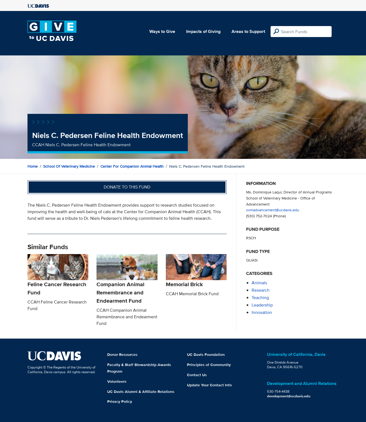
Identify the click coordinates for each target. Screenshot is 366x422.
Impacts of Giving (203, 31)
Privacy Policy (119, 401)
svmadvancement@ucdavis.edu (272, 210)
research (260, 290)
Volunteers (116, 381)
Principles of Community (209, 364)
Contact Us (197, 375)
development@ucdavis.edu (288, 396)
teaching (260, 297)
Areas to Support (248, 31)
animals (259, 283)
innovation (262, 312)
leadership (262, 305)
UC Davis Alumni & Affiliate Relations (140, 391)
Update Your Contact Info (209, 385)
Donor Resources (122, 354)
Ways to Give (162, 31)
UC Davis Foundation (206, 354)
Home (32, 166)
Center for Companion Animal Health (132, 166)
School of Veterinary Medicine (69, 166)
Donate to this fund (127, 187)
